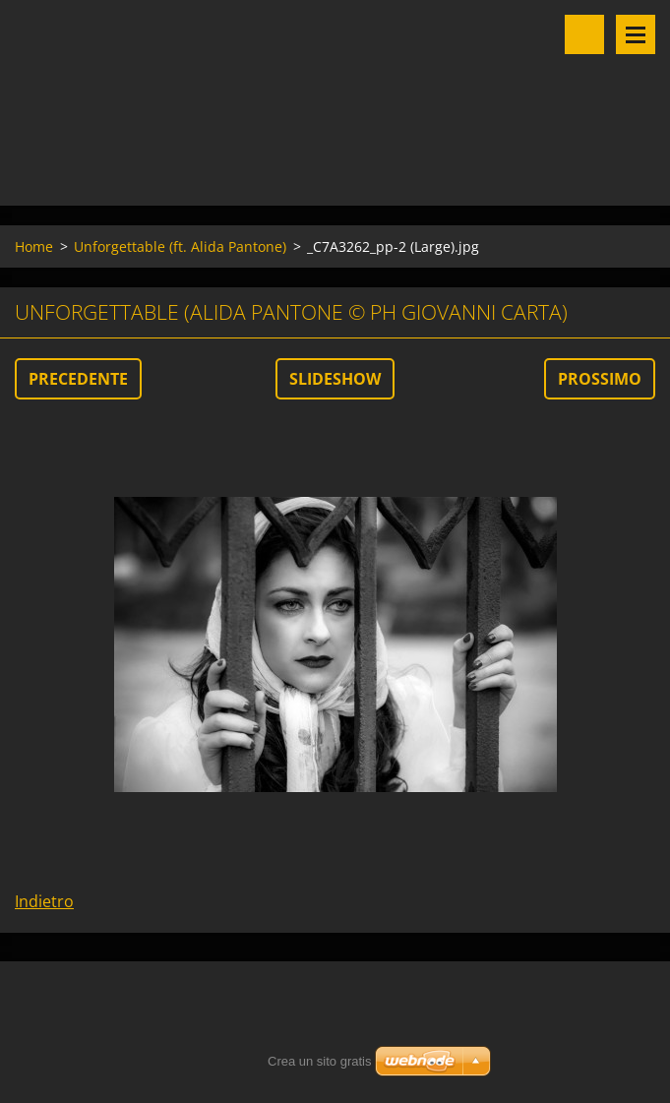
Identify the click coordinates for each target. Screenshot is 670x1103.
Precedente (78, 379)
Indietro (44, 901)
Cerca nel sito (584, 34)
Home (34, 246)
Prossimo (599, 379)
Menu (635, 34)
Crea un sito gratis (320, 1061)
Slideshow (335, 379)
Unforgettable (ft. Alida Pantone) (180, 246)
